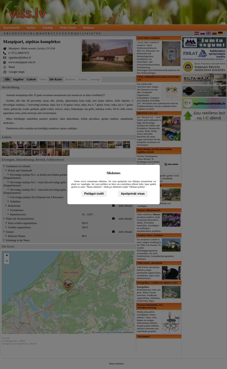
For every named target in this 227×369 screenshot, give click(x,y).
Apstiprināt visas (133, 193)
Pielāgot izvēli (94, 193)
